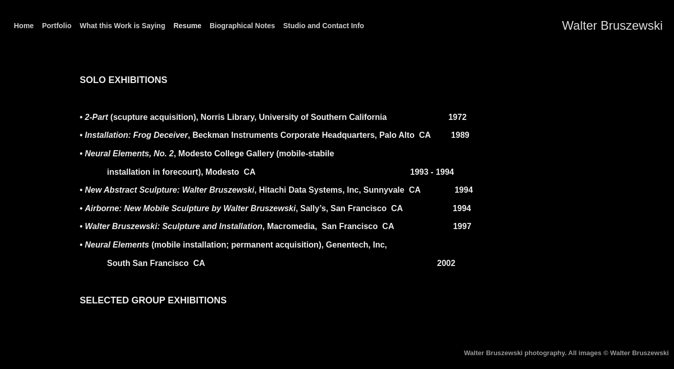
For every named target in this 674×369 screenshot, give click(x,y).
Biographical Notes (242, 26)
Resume (187, 26)
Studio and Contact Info (323, 26)
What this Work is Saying (122, 26)
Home (24, 26)
